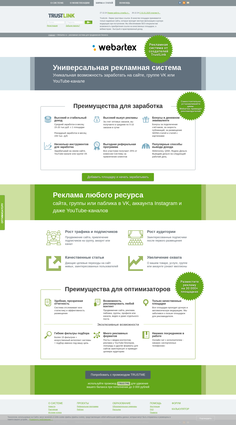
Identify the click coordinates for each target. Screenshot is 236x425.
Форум (176, 403)
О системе (57, 3)
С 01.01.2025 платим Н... (150, 13)
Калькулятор (180, 409)
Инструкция (155, 406)
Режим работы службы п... (118, 13)
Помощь (124, 3)
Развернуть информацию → (41, 419)
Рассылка (117, 409)
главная (51, 35)
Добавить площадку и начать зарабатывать (118, 177)
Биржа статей (104, 3)
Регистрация (52, 26)
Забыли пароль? (73, 26)
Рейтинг (80, 409)
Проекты (83, 403)
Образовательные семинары (125, 406)
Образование (122, 403)
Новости (51, 406)
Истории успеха (54, 413)
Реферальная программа (87, 406)
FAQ (152, 409)
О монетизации (80, 3)
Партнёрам (53, 409)
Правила (153, 413)
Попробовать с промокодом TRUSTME (118, 374)
